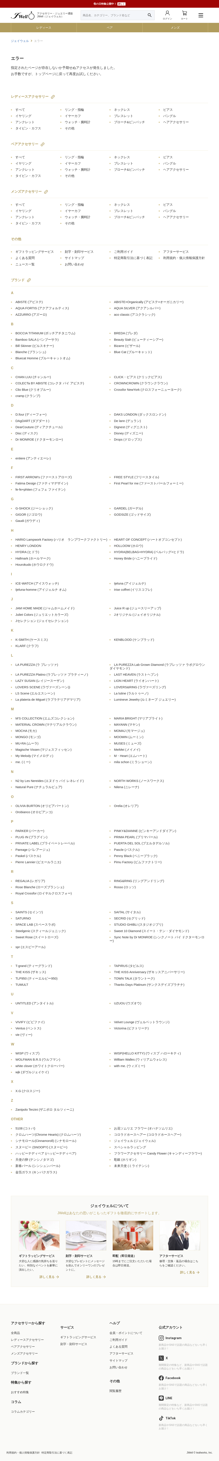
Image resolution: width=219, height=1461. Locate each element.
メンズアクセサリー (26, 191)
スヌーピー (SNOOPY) (41, 1147)
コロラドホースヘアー (147, 1134)
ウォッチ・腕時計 (77, 122)
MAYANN (127, 724)
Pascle (126, 849)
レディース (43, 27)
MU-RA (26, 743)
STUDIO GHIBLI (138, 924)
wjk (32, 1072)
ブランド (18, 280)
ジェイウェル (20, 41)
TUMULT (21, 984)
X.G (27, 1091)
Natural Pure (38, 787)
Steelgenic (40, 931)
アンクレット (25, 122)
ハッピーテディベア (45, 1153)
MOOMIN (129, 737)
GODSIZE (132, 514)
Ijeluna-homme (40, 589)
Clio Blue (32, 389)
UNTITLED (34, 1003)
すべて (20, 109)
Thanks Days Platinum (149, 984)
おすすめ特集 (20, 1392)
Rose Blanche (39, 887)
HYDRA (27, 552)
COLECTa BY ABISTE (49, 383)
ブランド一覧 (20, 1373)
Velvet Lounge (141, 1022)
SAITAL (127, 912)
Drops (128, 439)
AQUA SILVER (137, 308)
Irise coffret (133, 589)
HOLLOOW (128, 546)
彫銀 (125, 1159)
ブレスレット (123, 116)
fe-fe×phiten (40, 489)
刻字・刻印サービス (79, 251)
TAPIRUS (129, 966)
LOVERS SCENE (42, 687)
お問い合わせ (74, 264)
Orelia (126, 806)
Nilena (126, 787)
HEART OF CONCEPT (148, 539)
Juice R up (137, 608)
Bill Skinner (34, 346)
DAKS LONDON (140, 414)
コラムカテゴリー (23, 1412)
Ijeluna (130, 583)
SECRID (129, 918)
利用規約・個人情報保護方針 (184, 258)
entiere (33, 458)
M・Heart (130, 756)
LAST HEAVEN (136, 674)
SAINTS (29, 912)
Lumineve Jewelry (145, 699)
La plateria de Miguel (47, 699)
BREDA (126, 333)
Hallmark (32, 558)
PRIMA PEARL (136, 837)
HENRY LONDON (28, 546)
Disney (128, 433)
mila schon (133, 762)
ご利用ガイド (123, 251)
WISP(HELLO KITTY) (147, 1053)
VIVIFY (29, 1022)
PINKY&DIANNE (145, 831)
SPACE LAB (35, 924)
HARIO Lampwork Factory (61, 539)
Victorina (131, 1028)
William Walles (140, 1059)
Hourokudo (34, 564)
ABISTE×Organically (148, 302)
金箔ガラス (36, 1172)
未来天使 (131, 1166)
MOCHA (26, 731)
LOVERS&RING (140, 687)
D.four (30, 414)
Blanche (30, 352)
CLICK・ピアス (138, 377)
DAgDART (32, 421)
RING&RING (139, 881)
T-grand (33, 966)
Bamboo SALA (37, 339)
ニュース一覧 (25, 264)
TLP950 (36, 978)
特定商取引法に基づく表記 (133, 258)
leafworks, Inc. (204, 1452)
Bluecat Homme (42, 358)
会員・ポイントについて (126, 1333)
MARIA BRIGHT (138, 718)
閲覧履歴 (115, 1391)
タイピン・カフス (28, 128)
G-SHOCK (34, 508)
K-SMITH (31, 639)
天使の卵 (34, 1159)
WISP (27, 1053)
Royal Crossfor (43, 893)
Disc (26, 433)
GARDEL (128, 508)
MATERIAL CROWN (45, 724)
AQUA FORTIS (42, 308)
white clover (39, 1066)
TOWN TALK (134, 978)
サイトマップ (74, 258)
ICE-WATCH (37, 583)
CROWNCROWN (141, 383)
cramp (27, 396)
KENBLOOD (134, 639)
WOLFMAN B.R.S (37, 1059)
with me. (129, 1066)
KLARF (26, 646)
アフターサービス (176, 251)
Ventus (28, 1028)
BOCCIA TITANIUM (45, 333)
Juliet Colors (41, 614)
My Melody (34, 756)
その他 (69, 128)
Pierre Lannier (38, 862)
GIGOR (28, 514)
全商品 (15, 1333)
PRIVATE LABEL (44, 843)
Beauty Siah (138, 339)
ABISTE (29, 302)
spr (30, 947)
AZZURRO (31, 314)
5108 (25, 1128)
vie (23, 1034)
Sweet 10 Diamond (151, 931)
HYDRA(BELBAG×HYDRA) (149, 552)
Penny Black (135, 856)
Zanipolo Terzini (44, 1109)
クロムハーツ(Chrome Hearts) (48, 1134)
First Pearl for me (148, 483)
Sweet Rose (36, 937)
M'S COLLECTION (44, 718)
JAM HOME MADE (44, 608)
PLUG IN (31, 837)
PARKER (29, 831)
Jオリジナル (137, 614)
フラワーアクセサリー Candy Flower (158, 1153)
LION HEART (136, 680)
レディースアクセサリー (30, 96)
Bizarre (127, 346)
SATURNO (23, 918)
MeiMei (127, 749)
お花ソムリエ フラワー (143, 1128)
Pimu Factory (138, 862)
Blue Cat (133, 352)
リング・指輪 (74, 109)
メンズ (175, 27)
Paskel (28, 856)
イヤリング (23, 116)
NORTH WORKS (139, 781)
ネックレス (122, 109)
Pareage (32, 849)
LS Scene (35, 693)
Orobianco (33, 812)
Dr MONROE (39, 439)
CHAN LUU (33, 377)
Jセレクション (41, 621)
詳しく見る (47, 1277)
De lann (127, 421)
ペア (110, 27)
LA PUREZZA (36, 664)
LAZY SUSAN (39, 680)
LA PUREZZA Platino (51, 674)
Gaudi (27, 521)
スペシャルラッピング (130, 1147)
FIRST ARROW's (43, 477)
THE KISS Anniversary (149, 972)
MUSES (127, 743)
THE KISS (30, 972)
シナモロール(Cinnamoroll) (45, 1141)
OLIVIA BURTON (42, 806)
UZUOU (127, 1003)
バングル (169, 116)
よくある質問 (25, 258)
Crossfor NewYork (147, 389)
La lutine (131, 693)
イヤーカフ (73, 116)
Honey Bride (135, 558)
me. (22, 762)
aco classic (134, 314)
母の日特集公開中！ (109, 4)
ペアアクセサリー (24, 144)
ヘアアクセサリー (176, 122)
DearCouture (38, 427)
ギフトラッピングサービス (34, 251)
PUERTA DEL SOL (141, 843)
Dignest (130, 427)
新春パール (37, 1166)
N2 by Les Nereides (49, 781)
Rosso (125, 887)
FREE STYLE (136, 477)
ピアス (168, 109)
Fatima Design (41, 483)
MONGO (28, 737)
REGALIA (30, 881)
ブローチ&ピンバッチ (129, 122)
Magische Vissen (43, 749)
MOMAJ (129, 731)
